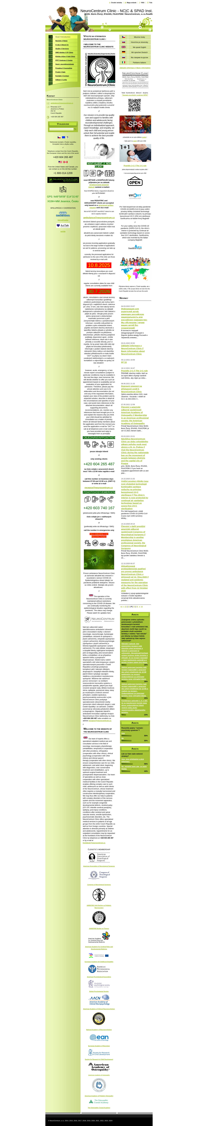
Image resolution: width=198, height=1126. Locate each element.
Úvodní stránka (116, 2)
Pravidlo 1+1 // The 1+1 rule (135, 166)
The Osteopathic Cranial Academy (99, 1108)
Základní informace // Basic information (135, 68)
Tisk (150, 2)
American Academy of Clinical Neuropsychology (99, 1009)
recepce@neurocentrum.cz (99, 487)
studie (144, 137)
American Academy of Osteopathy (99, 1075)
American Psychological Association (99, 977)
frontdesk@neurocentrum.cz (94, 843)
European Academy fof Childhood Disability (99, 962)
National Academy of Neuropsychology (99, 1029)
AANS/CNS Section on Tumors (99, 928)
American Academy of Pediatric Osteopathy (99, 1096)
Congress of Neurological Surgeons (99, 884)
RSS (142, 2)
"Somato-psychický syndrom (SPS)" (135, 95)
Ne (122, 738)
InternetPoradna (63, 220)
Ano (123, 733)
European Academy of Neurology (99, 1046)
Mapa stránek (131, 2)
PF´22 (124, 362)
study (135, 141)
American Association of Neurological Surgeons (99, 866)
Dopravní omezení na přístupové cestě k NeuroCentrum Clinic (131, 389)
